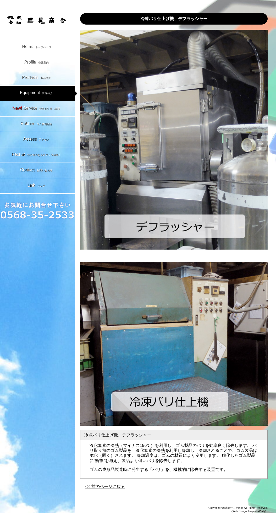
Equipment (37, 93)
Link (37, 185)
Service (37, 108)
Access (37, 139)
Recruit (37, 155)
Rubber (37, 124)
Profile (37, 62)
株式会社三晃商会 (232, 507)
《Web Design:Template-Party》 (249, 511)
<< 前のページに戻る (105, 486)
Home (37, 47)
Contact (37, 170)
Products (37, 78)
